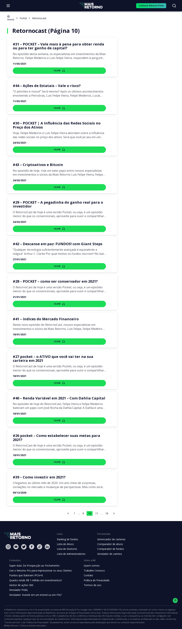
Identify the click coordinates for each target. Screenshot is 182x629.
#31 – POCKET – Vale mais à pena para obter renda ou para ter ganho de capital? (58, 46)
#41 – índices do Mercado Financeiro (44, 319)
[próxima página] (114, 509)
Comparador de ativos (108, 540)
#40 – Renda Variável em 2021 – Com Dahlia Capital (56, 398)
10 (89, 509)
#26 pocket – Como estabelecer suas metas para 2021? (59, 436)
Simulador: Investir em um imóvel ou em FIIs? (34, 590)
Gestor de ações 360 (20, 581)
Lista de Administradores (70, 549)
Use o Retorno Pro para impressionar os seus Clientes (39, 566)
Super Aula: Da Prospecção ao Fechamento (33, 561)
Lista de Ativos (65, 540)
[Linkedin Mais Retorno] (47, 542)
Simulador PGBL (18, 586)
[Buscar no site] (174, 5)
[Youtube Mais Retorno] (16, 542)
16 (107, 509)
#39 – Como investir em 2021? (38, 473)
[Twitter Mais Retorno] (23, 543)
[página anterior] (68, 509)
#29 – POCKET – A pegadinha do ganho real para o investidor (55, 204)
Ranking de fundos (67, 535)
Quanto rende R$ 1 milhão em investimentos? (34, 576)
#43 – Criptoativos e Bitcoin (36, 165)
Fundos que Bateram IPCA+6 (25, 571)
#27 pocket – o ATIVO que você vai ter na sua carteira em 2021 (58, 359)
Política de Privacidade (93, 576)
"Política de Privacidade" (141, 615)
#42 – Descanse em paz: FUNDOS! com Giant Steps (56, 244)
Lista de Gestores (66, 545)
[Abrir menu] (8, 6)
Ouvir (59, 70)
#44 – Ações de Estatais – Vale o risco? (46, 86)
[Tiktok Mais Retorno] (39, 542)
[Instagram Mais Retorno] (8, 542)
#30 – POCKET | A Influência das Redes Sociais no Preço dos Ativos (55, 125)
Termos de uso (89, 581)
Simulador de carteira (107, 549)
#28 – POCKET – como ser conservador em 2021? (55, 281)
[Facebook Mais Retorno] (31, 542)
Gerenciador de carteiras (109, 535)
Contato (85, 571)
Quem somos (88, 561)
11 (96, 509)
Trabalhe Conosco (91, 566)
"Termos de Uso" (119, 615)
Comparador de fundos (108, 545)
